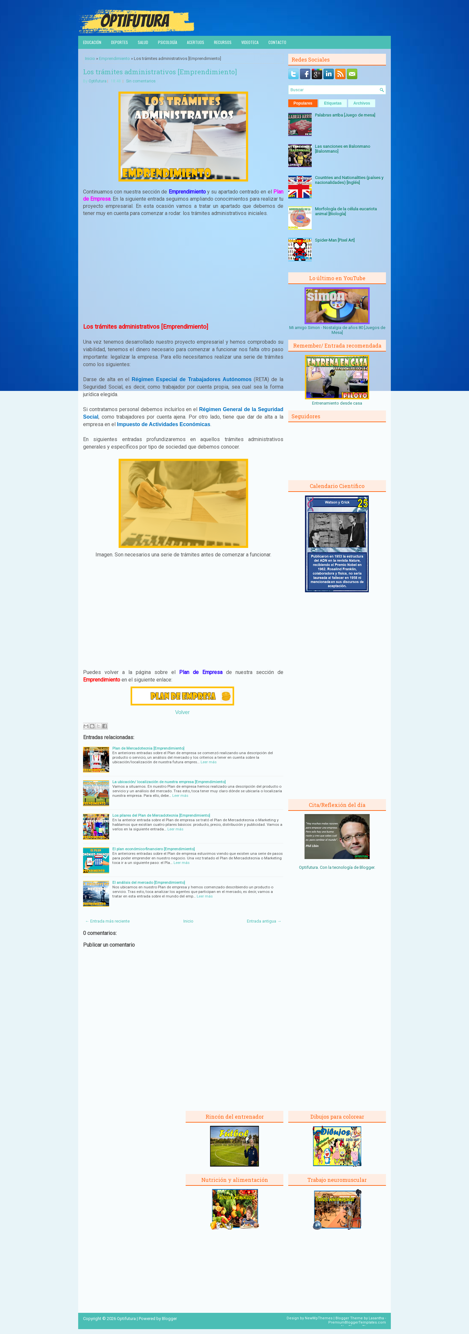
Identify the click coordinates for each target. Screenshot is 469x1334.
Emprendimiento (114, 58)
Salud (143, 42)
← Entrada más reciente (107, 921)
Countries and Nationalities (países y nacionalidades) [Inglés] (349, 180)
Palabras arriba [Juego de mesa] (345, 115)
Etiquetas (333, 103)
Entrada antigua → (264, 921)
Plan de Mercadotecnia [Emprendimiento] (148, 748)
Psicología (167, 42)
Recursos (223, 42)
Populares (302, 103)
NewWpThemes (319, 1318)
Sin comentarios (141, 81)
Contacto (277, 42)
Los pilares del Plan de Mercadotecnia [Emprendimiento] (161, 815)
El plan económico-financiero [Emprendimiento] (153, 849)
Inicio (90, 58)
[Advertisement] (183, 270)
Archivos (361, 103)
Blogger (367, 867)
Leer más (209, 762)
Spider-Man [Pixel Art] (335, 240)
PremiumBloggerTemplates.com (357, 1322)
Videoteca (250, 42)
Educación (92, 42)
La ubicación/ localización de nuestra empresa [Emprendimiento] (169, 782)
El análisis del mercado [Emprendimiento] (148, 882)
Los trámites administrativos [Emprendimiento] (160, 71)
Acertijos (195, 42)
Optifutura (98, 81)
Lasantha (376, 1318)
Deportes (119, 42)
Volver (182, 712)
